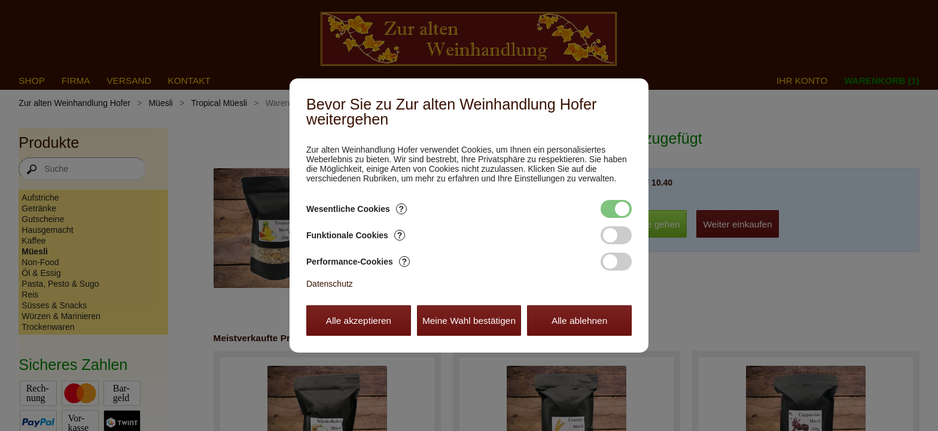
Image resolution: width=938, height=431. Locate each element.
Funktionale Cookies (355, 235)
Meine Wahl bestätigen (469, 320)
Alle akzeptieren (359, 320)
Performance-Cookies (358, 261)
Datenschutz (329, 284)
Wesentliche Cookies (356, 209)
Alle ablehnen (579, 320)
